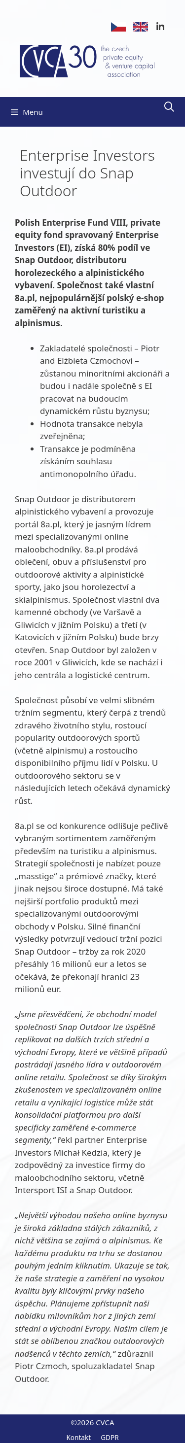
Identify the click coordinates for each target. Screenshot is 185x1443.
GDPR (110, 1437)
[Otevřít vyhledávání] (169, 107)
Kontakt (78, 1437)
